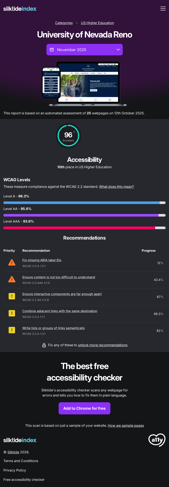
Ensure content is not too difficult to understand (58, 277)
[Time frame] (84, 49)
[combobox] (84, 49)
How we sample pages (126, 425)
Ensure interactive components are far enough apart (62, 294)
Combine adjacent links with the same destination (59, 311)
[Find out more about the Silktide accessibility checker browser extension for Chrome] (84, 387)
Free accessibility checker (24, 479)
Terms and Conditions (20, 461)
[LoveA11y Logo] (157, 440)
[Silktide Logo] (19, 440)
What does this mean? (116, 186)
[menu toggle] (163, 8)
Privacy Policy (14, 470)
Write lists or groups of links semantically (53, 328)
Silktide (13, 452)
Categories (64, 23)
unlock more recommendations (102, 345)
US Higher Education (97, 23)
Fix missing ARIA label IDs (41, 260)
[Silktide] (19, 8)
